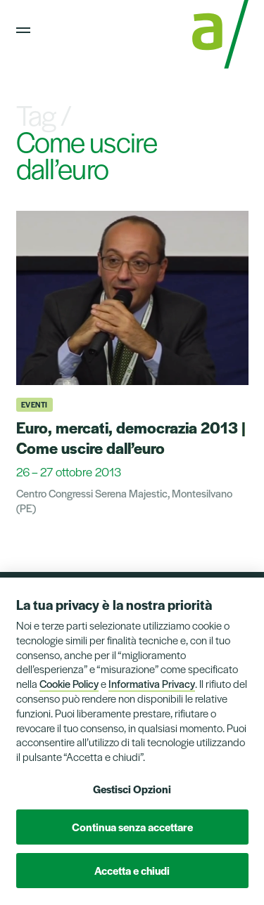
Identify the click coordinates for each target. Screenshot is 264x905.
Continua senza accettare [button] (132, 826)
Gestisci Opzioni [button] (132, 788)
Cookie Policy (69, 683)
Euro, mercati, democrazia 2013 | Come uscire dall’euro (131, 437)
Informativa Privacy (151, 683)
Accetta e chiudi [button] (132, 870)
